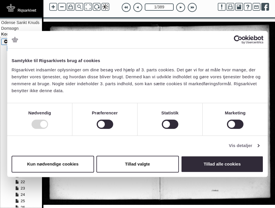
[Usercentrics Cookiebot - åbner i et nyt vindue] (238, 39)
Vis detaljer (240, 145)
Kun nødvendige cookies (53, 163)
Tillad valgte (137, 163)
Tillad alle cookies (222, 163)
